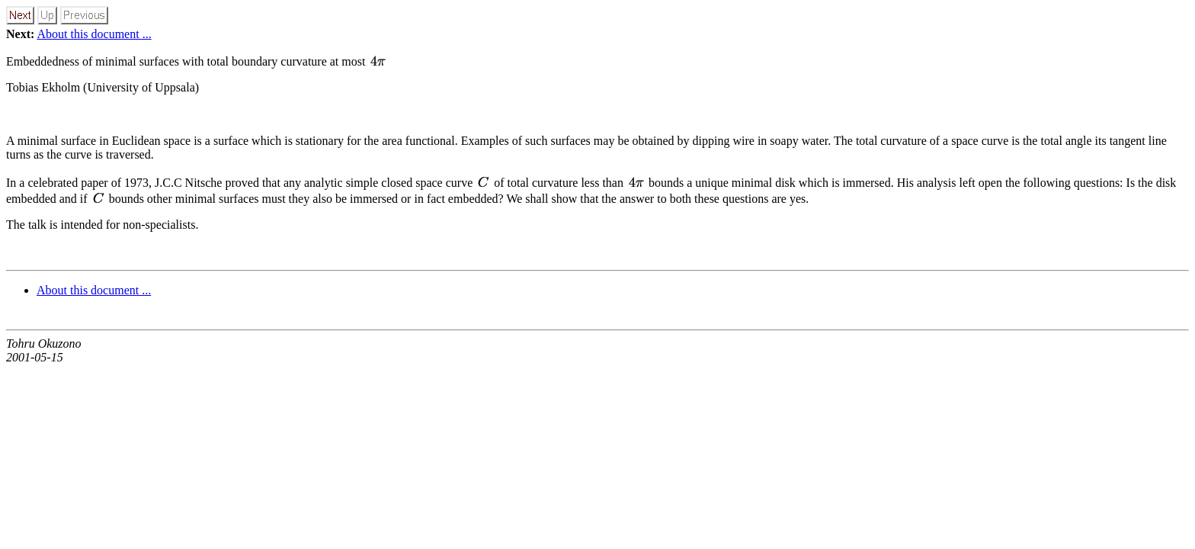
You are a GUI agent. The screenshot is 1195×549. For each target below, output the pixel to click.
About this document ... (94, 33)
